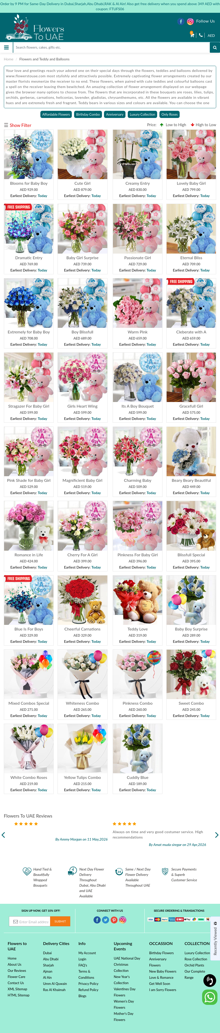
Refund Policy (88, 990)
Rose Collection (195, 959)
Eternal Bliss (191, 257)
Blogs (82, 996)
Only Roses (169, 114)
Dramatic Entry (28, 257)
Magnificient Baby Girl (82, 480)
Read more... (52, 842)
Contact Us (16, 983)
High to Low (203, 124)
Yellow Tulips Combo (82, 777)
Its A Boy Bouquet (137, 406)
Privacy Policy (88, 984)
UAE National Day (127, 958)
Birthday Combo (88, 114)
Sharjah (48, 965)
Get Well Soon (159, 984)
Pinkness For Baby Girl (137, 554)
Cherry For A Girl (82, 554)
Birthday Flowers (161, 953)
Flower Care (16, 977)
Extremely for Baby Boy (29, 331)
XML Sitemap (17, 989)
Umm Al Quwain (55, 984)
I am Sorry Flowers (162, 990)
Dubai (47, 953)
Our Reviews (17, 971)
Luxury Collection (142, 114)
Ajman (47, 971)
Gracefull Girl (191, 406)
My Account (87, 953)
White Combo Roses (28, 777)
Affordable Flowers (56, 114)
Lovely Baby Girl (191, 183)
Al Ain (47, 977)
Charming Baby (137, 480)
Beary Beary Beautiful (191, 480)
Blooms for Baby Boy (29, 183)
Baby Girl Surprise (82, 257)
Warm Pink (137, 331)
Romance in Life (29, 554)
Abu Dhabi (51, 959)
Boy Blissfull (82, 331)
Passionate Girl (137, 257)
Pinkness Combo (138, 703)
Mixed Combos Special (28, 703)
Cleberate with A (191, 331)
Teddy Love (138, 628)
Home (8, 59)
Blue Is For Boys (29, 628)
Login (82, 959)
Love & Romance (161, 977)
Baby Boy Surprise (191, 628)
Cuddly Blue (137, 777)
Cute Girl (82, 183)
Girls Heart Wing (82, 406)
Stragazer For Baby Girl (28, 406)
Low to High (173, 124)
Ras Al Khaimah (54, 990)
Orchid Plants (194, 965)
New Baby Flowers (162, 971)
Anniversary (114, 114)
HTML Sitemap (18, 995)
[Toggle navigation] (6, 47)
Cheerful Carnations (82, 628)
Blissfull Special (191, 554)
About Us (14, 964)
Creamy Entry (137, 183)
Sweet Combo (191, 703)
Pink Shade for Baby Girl (29, 480)
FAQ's (82, 965)
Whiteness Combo (82, 703)
